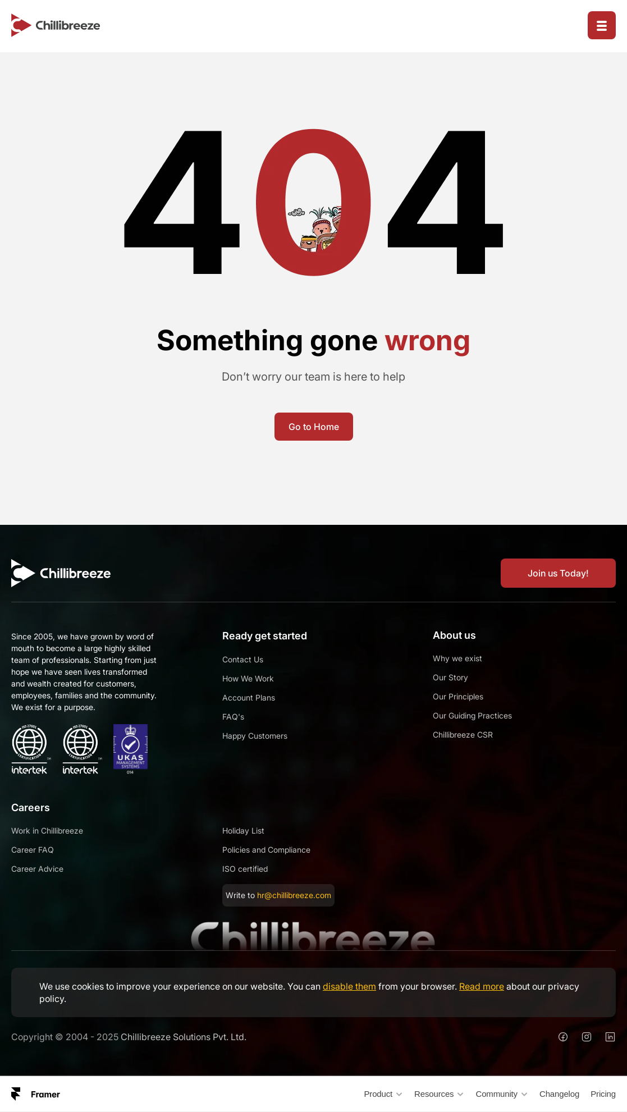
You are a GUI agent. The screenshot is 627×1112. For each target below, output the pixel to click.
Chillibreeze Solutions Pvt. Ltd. (183, 1036)
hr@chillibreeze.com (294, 895)
